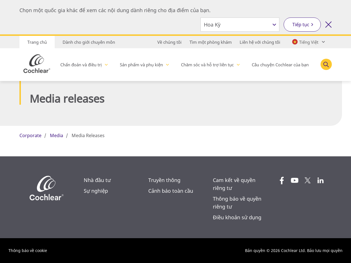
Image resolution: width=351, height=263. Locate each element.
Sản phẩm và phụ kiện (141, 64)
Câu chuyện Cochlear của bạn (280, 64)
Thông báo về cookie (27, 250)
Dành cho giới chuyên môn (89, 42)
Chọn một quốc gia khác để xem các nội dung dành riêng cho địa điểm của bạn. (115, 10)
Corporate (30, 135)
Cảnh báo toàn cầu (170, 190)
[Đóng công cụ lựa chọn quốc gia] (328, 24)
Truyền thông (164, 180)
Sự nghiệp (96, 190)
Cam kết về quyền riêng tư (234, 184)
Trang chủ (37, 42)
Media (56, 135)
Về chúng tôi (169, 42)
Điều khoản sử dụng (237, 217)
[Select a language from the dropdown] (308, 42)
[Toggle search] (326, 64)
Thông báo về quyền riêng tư (237, 202)
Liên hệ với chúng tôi (260, 42)
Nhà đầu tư (97, 180)
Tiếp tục (300, 24)
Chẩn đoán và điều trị (81, 64)
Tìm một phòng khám (210, 42)
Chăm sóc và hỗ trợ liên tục (207, 64)
